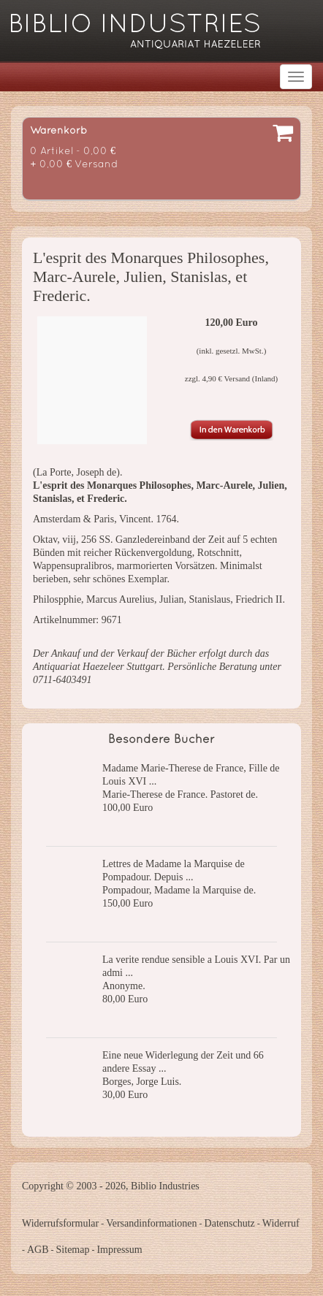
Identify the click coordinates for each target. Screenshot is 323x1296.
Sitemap (73, 1249)
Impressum (119, 1249)
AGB (38, 1249)
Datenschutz (230, 1223)
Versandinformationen (151, 1223)
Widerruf (281, 1223)
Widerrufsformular (60, 1223)
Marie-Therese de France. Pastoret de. (180, 794)
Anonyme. (123, 985)
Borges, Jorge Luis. (141, 1081)
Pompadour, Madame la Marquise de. (179, 890)
